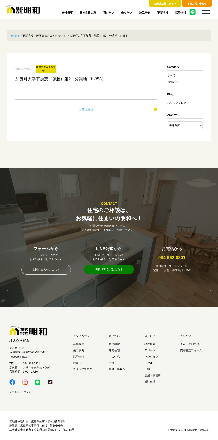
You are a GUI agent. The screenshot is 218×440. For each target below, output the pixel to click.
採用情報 (180, 12)
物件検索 (114, 344)
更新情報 (162, 12)
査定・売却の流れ (191, 344)
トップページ (81, 335)
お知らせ (172, 82)
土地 (111, 362)
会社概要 (67, 12)
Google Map (19, 356)
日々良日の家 (88, 12)
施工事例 (144, 12)
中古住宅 (114, 356)
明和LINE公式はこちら (109, 269)
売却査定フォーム (191, 350)
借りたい (126, 12)
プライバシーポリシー (21, 391)
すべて (171, 75)
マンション (151, 356)
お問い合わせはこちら (46, 269)
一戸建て (149, 362)
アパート (149, 350)
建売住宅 (114, 350)
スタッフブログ (176, 102)
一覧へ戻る (86, 109)
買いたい (108, 12)
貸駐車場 (149, 381)
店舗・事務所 (117, 369)
